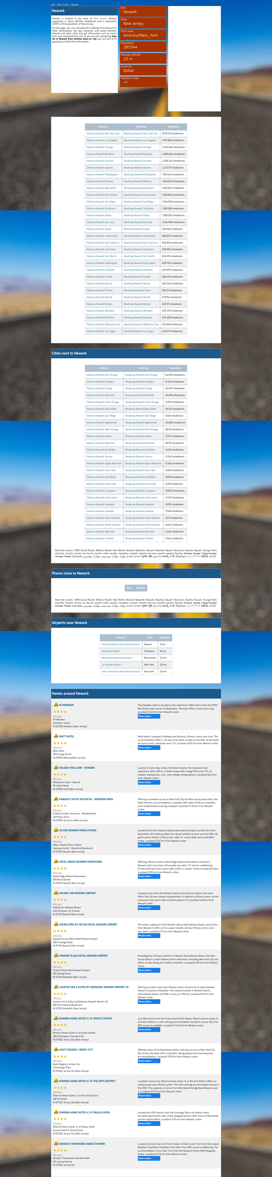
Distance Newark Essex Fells (101, 483)
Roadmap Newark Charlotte (138, 269)
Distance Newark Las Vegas (101, 331)
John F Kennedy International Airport (121, 671)
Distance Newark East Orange (102, 374)
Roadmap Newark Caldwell (139, 511)
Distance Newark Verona (99, 456)
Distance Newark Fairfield (100, 538)
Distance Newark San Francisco (103, 242)
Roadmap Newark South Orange (142, 402)
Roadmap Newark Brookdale (140, 449)
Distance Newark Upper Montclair (104, 463)
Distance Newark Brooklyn (100, 154)
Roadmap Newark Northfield (140, 477)
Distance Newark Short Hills (101, 470)
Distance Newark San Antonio (102, 194)
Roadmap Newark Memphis (138, 310)
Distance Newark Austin (99, 229)
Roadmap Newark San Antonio (140, 194)
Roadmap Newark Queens (137, 167)
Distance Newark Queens (100, 167)
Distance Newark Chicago (100, 147)
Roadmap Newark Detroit (137, 297)
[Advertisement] (84, 68)
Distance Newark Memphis (101, 310)
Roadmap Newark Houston (138, 160)
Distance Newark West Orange (102, 429)
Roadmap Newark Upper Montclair (144, 463)
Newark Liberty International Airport (121, 644)
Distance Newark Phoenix (100, 181)
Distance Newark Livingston (101, 490)
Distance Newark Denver (99, 283)
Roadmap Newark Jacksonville (140, 235)
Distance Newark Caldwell (100, 511)
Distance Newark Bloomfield (101, 408)
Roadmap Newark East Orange (141, 374)
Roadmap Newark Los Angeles (140, 140)
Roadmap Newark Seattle (137, 276)
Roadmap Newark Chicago (137, 147)
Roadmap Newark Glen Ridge (141, 415)
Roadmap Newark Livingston (140, 490)
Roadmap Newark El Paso (137, 290)
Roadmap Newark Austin (137, 229)
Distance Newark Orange (99, 388)
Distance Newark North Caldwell (103, 524)
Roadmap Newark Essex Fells (141, 483)
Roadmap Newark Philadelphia (140, 174)
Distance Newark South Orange (103, 402)
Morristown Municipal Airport (117, 657)
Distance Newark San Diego (101, 201)
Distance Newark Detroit (99, 297)
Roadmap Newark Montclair (140, 443)
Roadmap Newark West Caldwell (143, 517)
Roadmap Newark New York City (140, 133)
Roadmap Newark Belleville (140, 395)
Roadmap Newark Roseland (140, 504)
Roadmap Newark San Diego (138, 201)
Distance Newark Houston (100, 160)
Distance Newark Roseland (101, 504)
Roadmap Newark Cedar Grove (141, 497)
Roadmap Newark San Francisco (140, 242)
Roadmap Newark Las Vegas (139, 331)
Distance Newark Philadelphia (102, 174)
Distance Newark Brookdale (101, 449)
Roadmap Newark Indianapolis (140, 263)
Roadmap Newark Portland (138, 317)
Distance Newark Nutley (99, 436)
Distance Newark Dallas (99, 215)
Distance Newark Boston (99, 304)
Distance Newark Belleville (100, 395)
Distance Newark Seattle (99, 276)
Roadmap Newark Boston (137, 304)
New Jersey (100, 18)
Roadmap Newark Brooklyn (138, 154)
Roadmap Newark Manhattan (139, 188)
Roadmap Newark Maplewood (141, 422)
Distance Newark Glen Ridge (101, 415)
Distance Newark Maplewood (102, 422)
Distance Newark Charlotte (101, 269)
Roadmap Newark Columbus (139, 249)
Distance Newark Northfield (101, 477)
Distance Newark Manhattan (101, 188)
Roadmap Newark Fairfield (139, 538)
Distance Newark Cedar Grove (102, 497)
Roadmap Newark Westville (140, 531)
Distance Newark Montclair (101, 443)
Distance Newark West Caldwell (103, 517)
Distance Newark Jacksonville (102, 235)
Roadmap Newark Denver (137, 283)
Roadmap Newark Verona (139, 456)
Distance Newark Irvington (100, 381)
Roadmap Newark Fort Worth (139, 256)
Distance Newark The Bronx (101, 208)
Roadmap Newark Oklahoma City (141, 324)
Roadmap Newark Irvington (140, 381)
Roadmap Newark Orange (139, 388)
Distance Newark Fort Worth (101, 256)
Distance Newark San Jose (100, 222)
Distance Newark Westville (101, 531)
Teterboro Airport (111, 651)
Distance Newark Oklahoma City (103, 324)
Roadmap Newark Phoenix (137, 181)
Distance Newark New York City (103, 133)
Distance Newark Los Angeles (102, 140)
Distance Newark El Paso (100, 290)
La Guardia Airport (111, 664)
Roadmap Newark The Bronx (139, 208)
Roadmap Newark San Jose (138, 222)
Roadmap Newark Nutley (139, 436)
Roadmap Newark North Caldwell (143, 524)
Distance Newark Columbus (101, 249)
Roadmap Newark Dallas (137, 215)
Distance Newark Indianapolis (102, 263)
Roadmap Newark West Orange (142, 429)
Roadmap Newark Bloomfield (141, 408)
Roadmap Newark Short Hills (141, 470)
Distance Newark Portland (100, 317)
